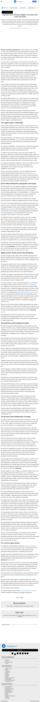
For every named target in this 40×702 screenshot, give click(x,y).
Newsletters (20, 650)
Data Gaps (7, 698)
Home (6, 12)
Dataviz (6, 694)
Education (7, 674)
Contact (6, 663)
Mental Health (8, 679)
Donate (34, 1)
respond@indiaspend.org (27, 590)
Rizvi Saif (19, 612)
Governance (7, 670)
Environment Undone (9, 688)
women (21, 597)
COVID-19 (7, 697)
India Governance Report (10, 695)
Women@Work (8, 690)
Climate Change (8, 668)
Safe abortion (22, 7)
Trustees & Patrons (9, 662)
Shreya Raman (19, 603)
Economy (7, 675)
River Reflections (31, 7)
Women (10, 12)
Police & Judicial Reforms (10, 680)
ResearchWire (8, 687)
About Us (7, 659)
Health (6, 669)
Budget (6, 676)
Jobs (17, 597)
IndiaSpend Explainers (9, 677)
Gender (6, 673)
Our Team (7, 660)
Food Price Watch (13, 7)
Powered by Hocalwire (34, 701)
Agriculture (7, 672)
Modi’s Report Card (9, 691)
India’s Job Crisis (8, 681)
